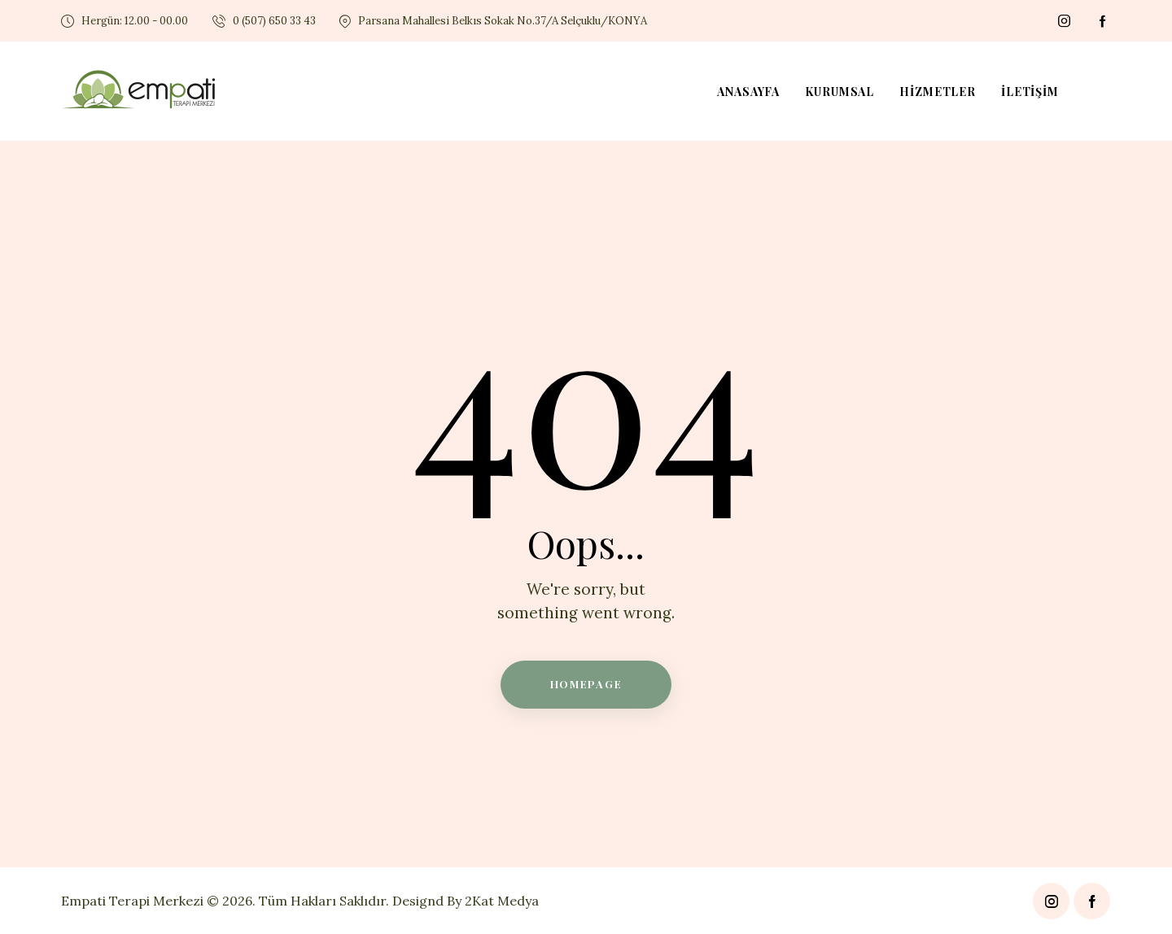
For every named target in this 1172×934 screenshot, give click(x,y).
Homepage (586, 684)
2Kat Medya (502, 901)
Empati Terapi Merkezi (132, 901)
